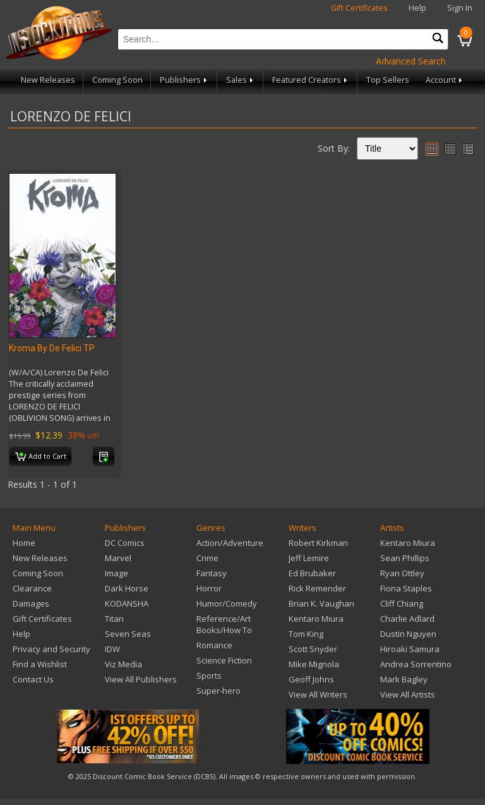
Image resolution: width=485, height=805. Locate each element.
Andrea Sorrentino (416, 664)
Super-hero (218, 690)
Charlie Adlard (407, 618)
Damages (31, 603)
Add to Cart (40, 457)
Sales (240, 80)
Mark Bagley (404, 679)
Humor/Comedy (226, 603)
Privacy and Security (51, 649)
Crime (207, 558)
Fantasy (211, 573)
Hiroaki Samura (410, 649)
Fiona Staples (406, 588)
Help (417, 8)
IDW (112, 649)
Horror (209, 588)
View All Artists (407, 694)
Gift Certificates (359, 8)
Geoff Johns (311, 679)
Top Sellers (387, 80)
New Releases (48, 80)
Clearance (32, 588)
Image (116, 573)
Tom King (306, 633)
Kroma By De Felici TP (52, 348)
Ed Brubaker (312, 573)
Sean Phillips (404, 558)
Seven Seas (128, 633)
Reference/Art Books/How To (224, 624)
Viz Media (123, 664)
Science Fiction (224, 660)
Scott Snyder (313, 649)
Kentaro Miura (316, 618)
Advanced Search (411, 61)
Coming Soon (117, 80)
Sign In (459, 8)
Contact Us (33, 679)
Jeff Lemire (309, 558)
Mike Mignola (314, 664)
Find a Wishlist (40, 664)
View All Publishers (141, 679)
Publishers (184, 80)
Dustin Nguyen (408, 633)
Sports (209, 675)
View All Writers (318, 694)
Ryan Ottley (402, 573)
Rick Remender (317, 588)
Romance (214, 645)
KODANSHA (126, 603)
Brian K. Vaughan (321, 603)
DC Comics (125, 542)
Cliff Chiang (401, 603)
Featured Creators (310, 80)
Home (24, 542)
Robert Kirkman (318, 542)
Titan (114, 618)
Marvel (118, 558)
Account (445, 80)
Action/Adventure (229, 542)
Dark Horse (126, 588)
